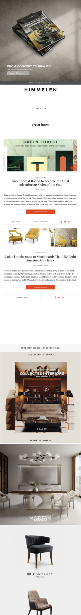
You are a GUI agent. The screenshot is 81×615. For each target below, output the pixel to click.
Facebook (40, 572)
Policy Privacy (41, 561)
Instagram (40, 581)
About (31, 82)
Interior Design (40, 533)
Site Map (40, 564)
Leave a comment (40, 222)
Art (40, 539)
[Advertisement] (39, 380)
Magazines (40, 548)
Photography (40, 536)
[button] (78, 454)
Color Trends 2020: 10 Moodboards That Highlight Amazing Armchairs (40, 313)
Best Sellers (40, 545)
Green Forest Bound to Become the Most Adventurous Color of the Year (40, 183)
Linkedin (40, 575)
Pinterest (40, 578)
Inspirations (40, 177)
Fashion (40, 542)
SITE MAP (48, 82)
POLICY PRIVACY (39, 82)
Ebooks (40, 551)
